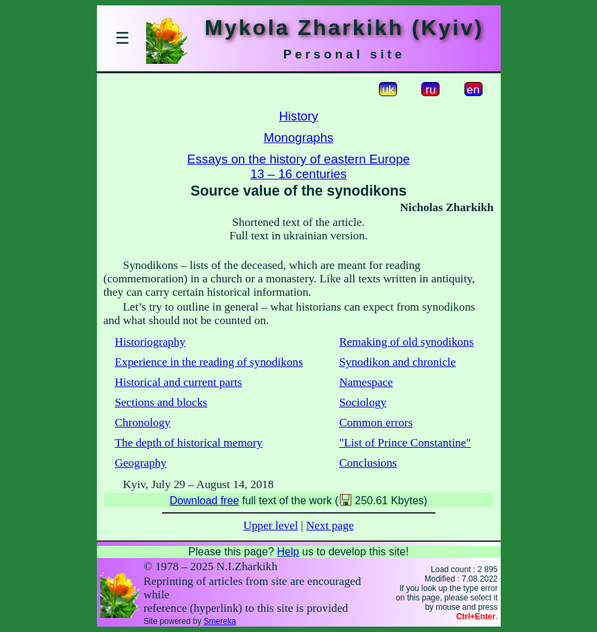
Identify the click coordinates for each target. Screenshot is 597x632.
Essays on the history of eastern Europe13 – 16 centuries (298, 166)
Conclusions (368, 463)
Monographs (299, 137)
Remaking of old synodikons (406, 341)
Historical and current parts (178, 382)
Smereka (220, 621)
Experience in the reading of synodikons (208, 362)
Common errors (376, 422)
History (298, 116)
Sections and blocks (160, 402)
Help (288, 551)
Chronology (142, 422)
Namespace (366, 382)
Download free (204, 500)
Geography (140, 463)
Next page (330, 525)
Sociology (362, 402)
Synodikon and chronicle (397, 362)
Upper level (270, 525)
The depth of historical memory (188, 442)
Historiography (149, 341)
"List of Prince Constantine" (405, 442)
